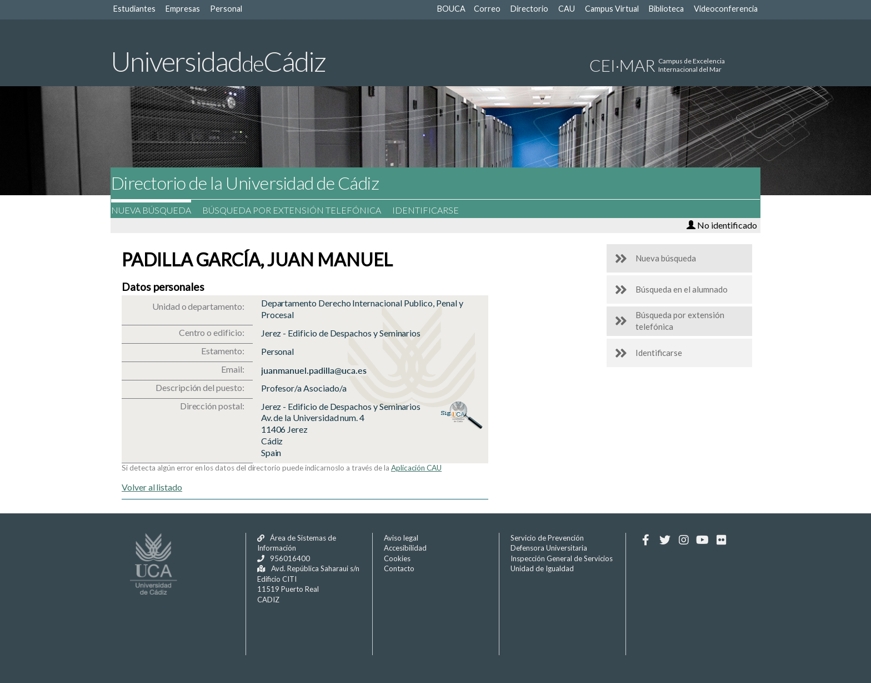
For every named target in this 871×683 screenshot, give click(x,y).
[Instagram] (683, 540)
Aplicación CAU (416, 467)
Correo (487, 8)
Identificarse (433, 210)
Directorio (529, 8)
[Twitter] (664, 540)
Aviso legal (401, 537)
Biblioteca (666, 8)
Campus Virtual (612, 8)
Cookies (397, 558)
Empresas (183, 8)
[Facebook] (645, 540)
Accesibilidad (405, 547)
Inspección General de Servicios (561, 558)
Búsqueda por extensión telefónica (299, 210)
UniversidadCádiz (218, 61)
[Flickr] (721, 540)
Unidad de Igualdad (542, 568)
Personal (226, 8)
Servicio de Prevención (547, 537)
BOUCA (451, 8)
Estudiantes (134, 8)
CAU (566, 8)
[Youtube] (702, 540)
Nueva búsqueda (159, 210)
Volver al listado (152, 487)
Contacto (399, 568)
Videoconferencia (726, 8)
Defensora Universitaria (548, 547)
